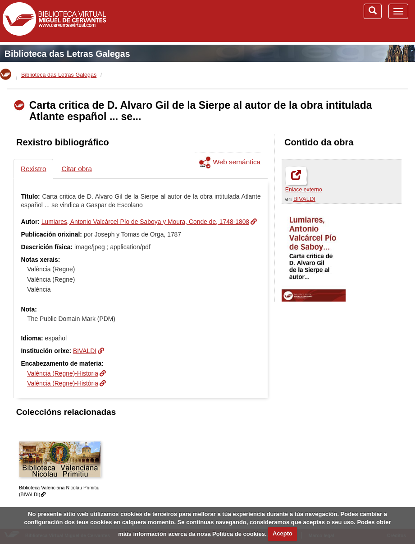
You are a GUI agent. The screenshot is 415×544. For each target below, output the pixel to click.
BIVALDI (304, 198)
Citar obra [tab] (76, 168)
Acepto (282, 533)
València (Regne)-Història (62, 383)
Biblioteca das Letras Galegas (67, 54)
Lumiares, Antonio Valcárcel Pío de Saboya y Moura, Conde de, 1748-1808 (145, 221)
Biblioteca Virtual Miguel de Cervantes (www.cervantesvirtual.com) (54, 20)
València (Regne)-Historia (62, 373)
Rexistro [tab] (33, 168)
